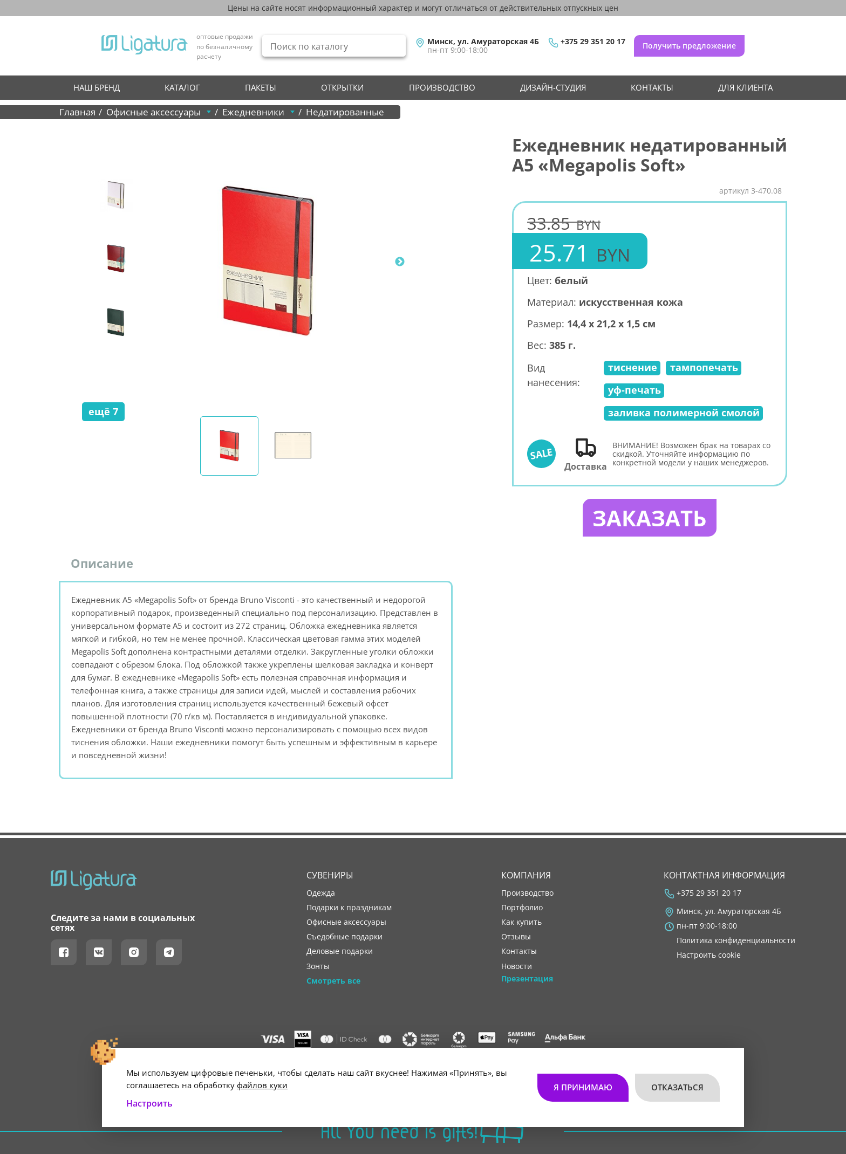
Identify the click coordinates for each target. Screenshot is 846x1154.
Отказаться (677, 1087)
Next (399, 262)
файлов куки (262, 1084)
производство (442, 87)
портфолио (522, 907)
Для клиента (745, 87)
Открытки (342, 87)
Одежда (320, 893)
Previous (120, 262)
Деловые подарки (339, 951)
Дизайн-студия (553, 87)
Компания (526, 875)
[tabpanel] (267, 262)
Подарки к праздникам (349, 907)
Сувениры (329, 875)
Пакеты (260, 87)
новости (516, 966)
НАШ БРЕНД (96, 87)
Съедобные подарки (344, 937)
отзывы (516, 937)
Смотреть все (333, 981)
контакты (652, 87)
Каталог (182, 87)
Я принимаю (583, 1087)
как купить (521, 922)
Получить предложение (689, 45)
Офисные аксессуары (346, 922)
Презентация (527, 978)
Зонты (318, 966)
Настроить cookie (709, 955)
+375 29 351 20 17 (593, 41)
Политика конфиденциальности (736, 941)
